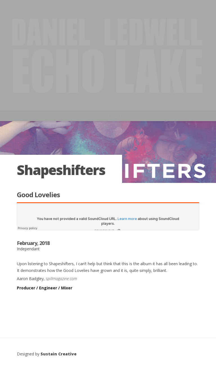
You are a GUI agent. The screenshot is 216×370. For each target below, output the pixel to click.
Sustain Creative (58, 354)
